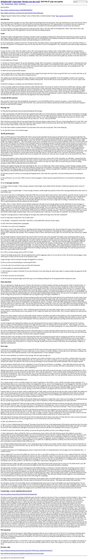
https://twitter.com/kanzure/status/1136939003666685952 (16, 10)
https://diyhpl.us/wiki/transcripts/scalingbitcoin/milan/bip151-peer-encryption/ (22, 553)
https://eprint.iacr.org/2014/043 (64, 16)
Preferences (22, 4)
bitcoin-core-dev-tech (31, 2)
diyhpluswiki (6, 2)
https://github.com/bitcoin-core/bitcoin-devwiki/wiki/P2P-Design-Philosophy (22, 13)
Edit (3, 4)
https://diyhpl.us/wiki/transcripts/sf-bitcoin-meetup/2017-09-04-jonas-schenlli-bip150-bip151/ (27, 550)
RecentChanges (9, 4)
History (16, 4)
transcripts (16, 2)
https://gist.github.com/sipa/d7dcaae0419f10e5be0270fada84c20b (19, 494)
